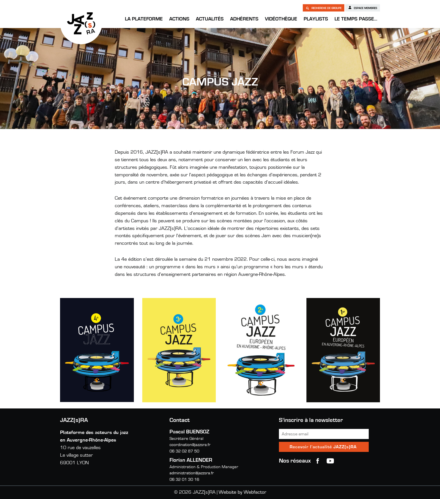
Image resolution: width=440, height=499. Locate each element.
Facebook (317, 461)
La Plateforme (144, 19)
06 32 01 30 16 (184, 479)
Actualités (210, 19)
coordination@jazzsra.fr (189, 445)
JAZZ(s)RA (81, 23)
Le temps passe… (355, 19)
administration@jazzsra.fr (191, 473)
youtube (330, 461)
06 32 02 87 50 (184, 451)
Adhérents (244, 19)
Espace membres (362, 8)
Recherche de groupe (324, 8)
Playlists (316, 19)
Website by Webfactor (242, 492)
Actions (179, 19)
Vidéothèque (281, 19)
